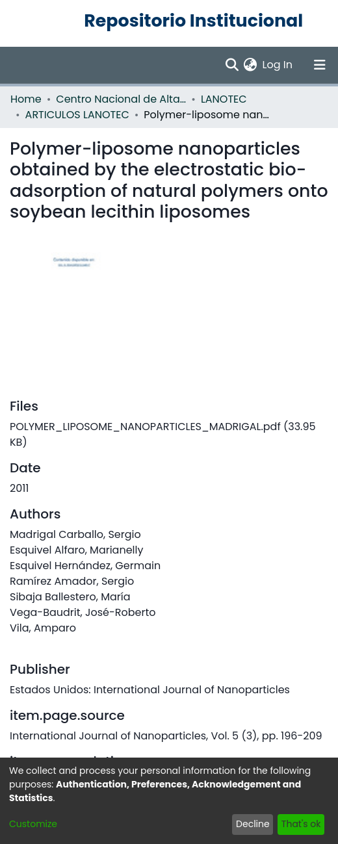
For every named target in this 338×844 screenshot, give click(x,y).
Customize (33, 823)
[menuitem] (250, 65)
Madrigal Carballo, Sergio (75, 534)
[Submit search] (232, 65)
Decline (253, 823)
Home (26, 99)
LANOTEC (224, 99)
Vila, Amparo (43, 627)
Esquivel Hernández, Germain (85, 565)
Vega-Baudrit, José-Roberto (83, 612)
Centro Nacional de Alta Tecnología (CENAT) (121, 99)
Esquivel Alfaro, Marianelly (76, 550)
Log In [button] (278, 64)
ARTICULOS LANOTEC (77, 114)
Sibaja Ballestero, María (70, 596)
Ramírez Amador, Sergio (72, 581)
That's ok (301, 823)
